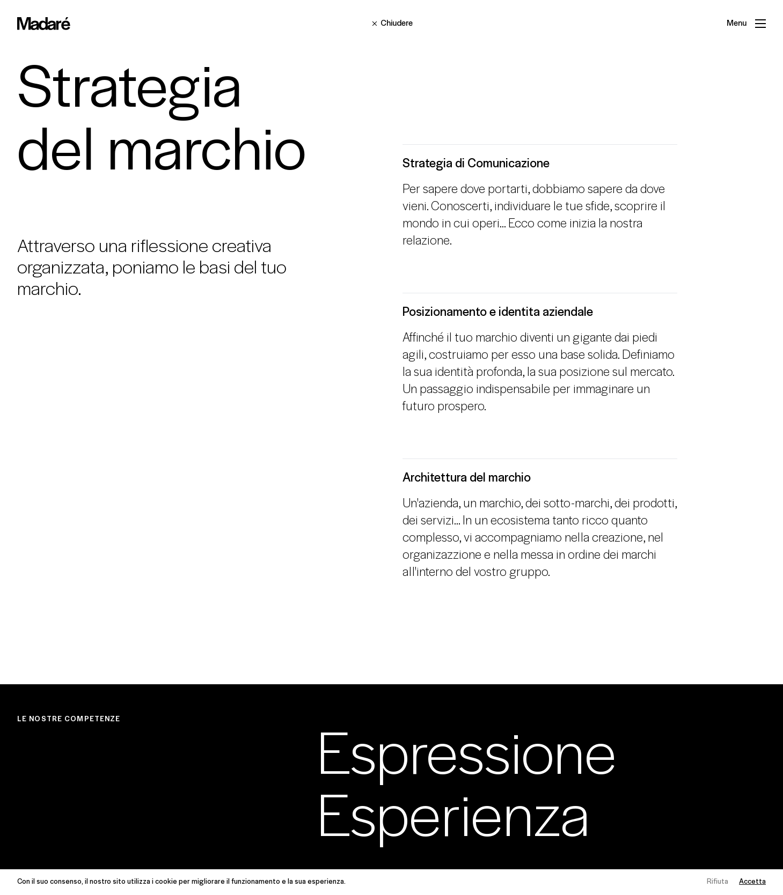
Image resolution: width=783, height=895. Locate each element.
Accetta (752, 882)
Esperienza (453, 820)
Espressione (467, 758)
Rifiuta (717, 882)
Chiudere (392, 23)
